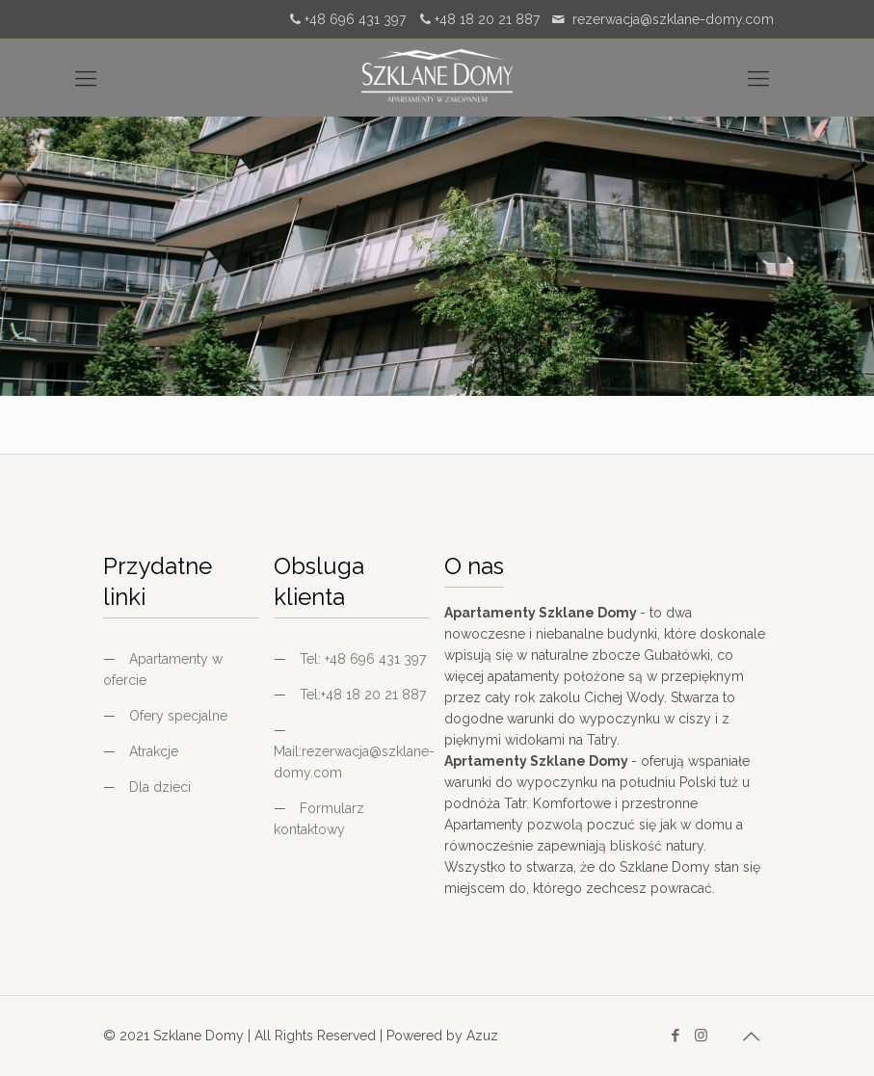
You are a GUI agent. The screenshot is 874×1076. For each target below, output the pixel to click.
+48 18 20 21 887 (487, 19)
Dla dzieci (160, 787)
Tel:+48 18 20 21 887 (363, 694)
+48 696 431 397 (355, 19)
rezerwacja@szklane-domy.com (673, 19)
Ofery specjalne (178, 715)
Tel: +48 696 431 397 (363, 659)
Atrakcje (153, 751)
